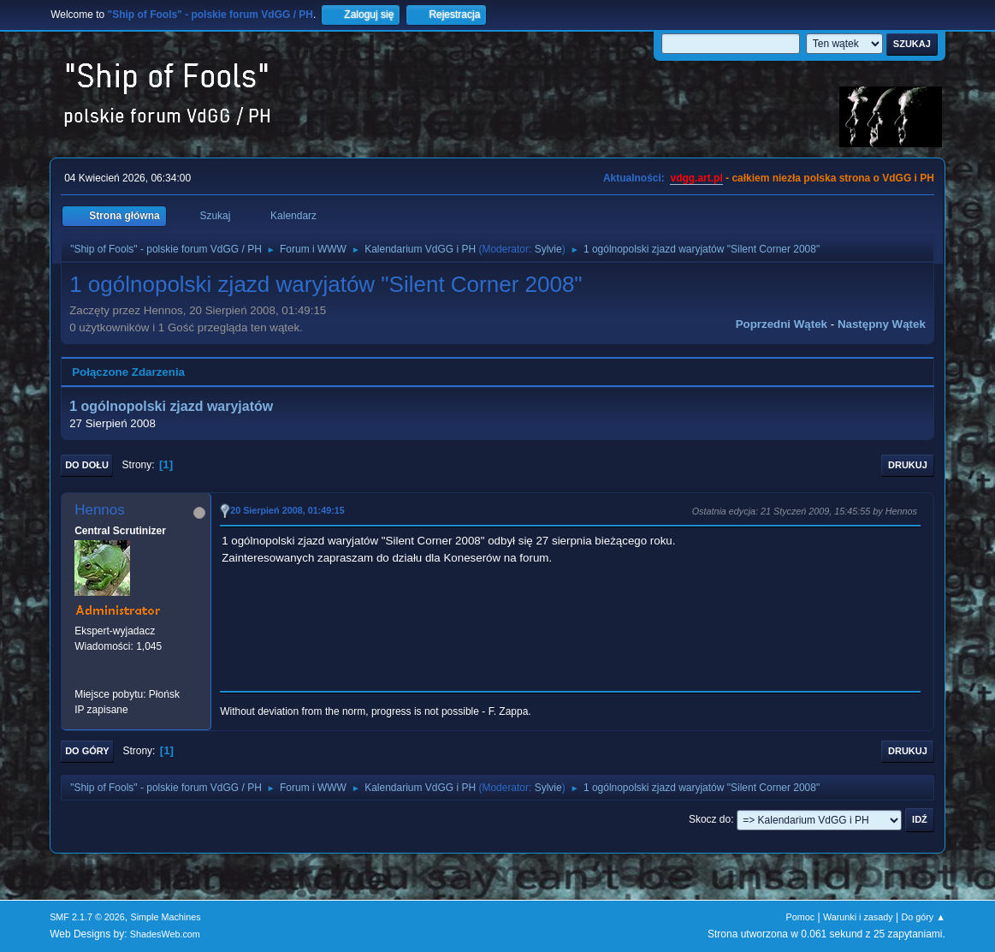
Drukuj (907, 465)
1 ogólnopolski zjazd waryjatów (171, 406)
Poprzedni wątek (781, 324)
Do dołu (87, 465)
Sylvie (548, 249)
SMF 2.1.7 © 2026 (87, 917)
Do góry (87, 751)
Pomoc (800, 917)
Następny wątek (882, 324)
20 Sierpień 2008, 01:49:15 (287, 510)
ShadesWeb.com (165, 934)
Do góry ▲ (923, 917)
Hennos (99, 510)
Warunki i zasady (858, 917)
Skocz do (710, 819)
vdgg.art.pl (696, 178)
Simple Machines (165, 917)
